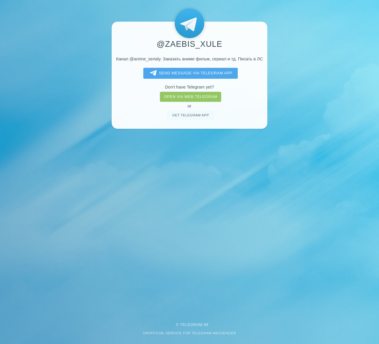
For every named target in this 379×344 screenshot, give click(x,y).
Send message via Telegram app (189, 73)
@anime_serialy (144, 59)
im (206, 324)
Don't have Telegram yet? (189, 87)
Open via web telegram (190, 96)
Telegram (191, 324)
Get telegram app (190, 115)
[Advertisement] (189, 221)
